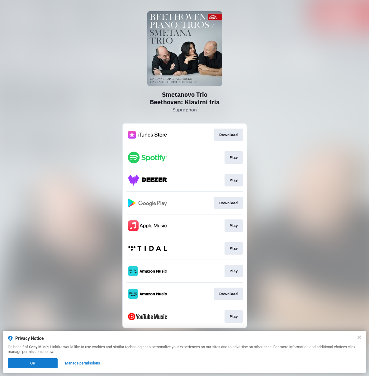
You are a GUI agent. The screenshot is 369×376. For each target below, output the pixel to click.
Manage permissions (82, 363)
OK (32, 363)
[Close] (359, 337)
